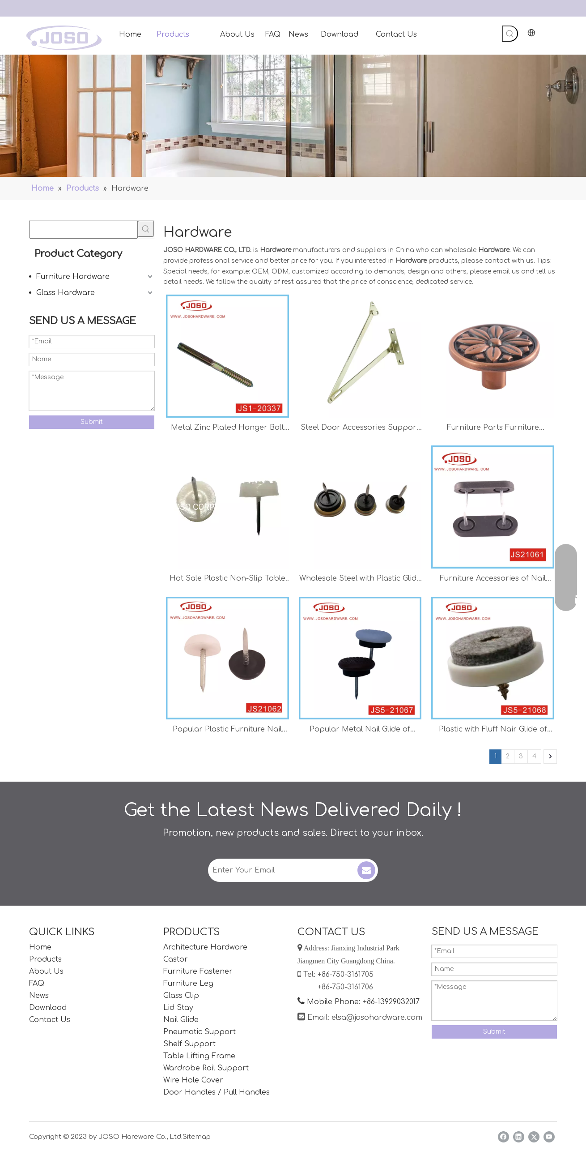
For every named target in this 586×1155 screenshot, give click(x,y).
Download (48, 1008)
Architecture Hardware (205, 947)
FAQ (36, 984)
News (39, 996)
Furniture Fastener (198, 971)
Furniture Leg (188, 984)
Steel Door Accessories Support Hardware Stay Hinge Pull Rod (360, 429)
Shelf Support (189, 1044)
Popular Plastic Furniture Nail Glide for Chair (227, 730)
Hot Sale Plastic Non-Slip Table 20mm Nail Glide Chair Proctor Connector (227, 579)
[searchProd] (84, 230)
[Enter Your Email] (282, 870)
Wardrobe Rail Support (206, 1068)
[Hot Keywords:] (510, 34)
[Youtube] (549, 1136)
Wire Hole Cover (193, 1080)
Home (40, 947)
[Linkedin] (518, 1136)
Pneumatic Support (199, 1032)
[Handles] (293, 116)
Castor (175, 959)
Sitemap (197, 1137)
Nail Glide (181, 1020)
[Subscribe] (366, 870)
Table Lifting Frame (199, 1056)
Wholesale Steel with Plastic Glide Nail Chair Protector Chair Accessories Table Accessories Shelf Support (360, 579)
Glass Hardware (65, 293)
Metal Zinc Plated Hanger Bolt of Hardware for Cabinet (227, 429)
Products (45, 959)
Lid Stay (178, 1008)
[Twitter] (533, 1136)
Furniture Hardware (73, 277)
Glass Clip (181, 996)
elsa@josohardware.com (376, 1018)
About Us (46, 971)
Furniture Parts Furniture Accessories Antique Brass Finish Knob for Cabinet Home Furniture (492, 429)
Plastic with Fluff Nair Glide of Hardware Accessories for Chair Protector (492, 730)
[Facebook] (503, 1136)
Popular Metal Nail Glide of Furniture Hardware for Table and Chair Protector (360, 730)
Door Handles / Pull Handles (216, 1092)
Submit (92, 422)
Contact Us (49, 1020)
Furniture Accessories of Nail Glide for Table (493, 579)
